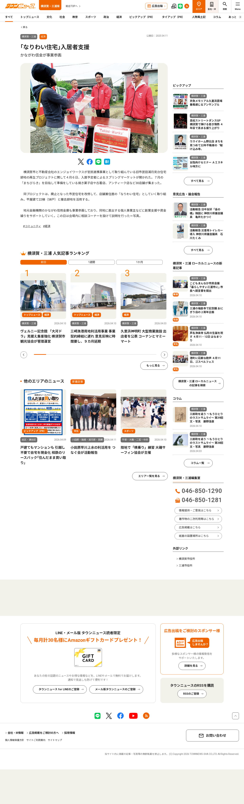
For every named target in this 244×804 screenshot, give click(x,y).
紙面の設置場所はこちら (194, 536)
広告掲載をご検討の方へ (44, 732)
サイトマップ (55, 740)
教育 (75, 17)
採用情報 (69, 732)
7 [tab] (113, 354)
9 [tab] (138, 354)
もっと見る (153, 365)
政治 (106, 17)
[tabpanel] (94, 108)
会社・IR (212, 9)
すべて (9, 17)
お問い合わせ (216, 735)
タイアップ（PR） (173, 17)
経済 (119, 17)
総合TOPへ (72, 6)
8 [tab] (126, 354)
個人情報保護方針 (14, 740)
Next (164, 354)
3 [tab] (64, 354)
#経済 (46, 226)
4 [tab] (77, 354)
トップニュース (29, 17)
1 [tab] (40, 354)
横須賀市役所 (187, 558)
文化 (49, 17)
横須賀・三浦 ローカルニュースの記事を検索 (197, 383)
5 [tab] (89, 354)
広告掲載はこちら (190, 527)
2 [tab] (52, 354)
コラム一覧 (197, 463)
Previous (23, 354)
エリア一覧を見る (149, 476)
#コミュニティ (32, 226)
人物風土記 (199, 17)
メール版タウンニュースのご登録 (115, 689)
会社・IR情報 (16, 732)
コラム (217, 17)
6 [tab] (101, 354)
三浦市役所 (185, 565)
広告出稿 (157, 6)
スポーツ (90, 17)
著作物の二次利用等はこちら (196, 519)
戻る (25, 27)
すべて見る (197, 181)
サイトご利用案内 (35, 740)
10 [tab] (150, 354)
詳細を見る (191, 665)
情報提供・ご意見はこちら (195, 510)
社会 (62, 17)
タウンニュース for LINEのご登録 (59, 689)
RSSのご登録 (191, 693)
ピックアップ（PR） (142, 17)
